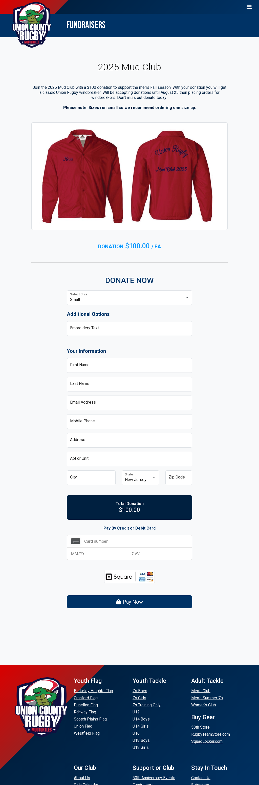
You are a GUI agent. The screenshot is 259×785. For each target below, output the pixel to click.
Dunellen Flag (86, 705)
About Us (82, 777)
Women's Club (203, 705)
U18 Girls (141, 747)
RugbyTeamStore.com (210, 734)
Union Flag (83, 726)
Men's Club (200, 690)
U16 (136, 733)
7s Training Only (147, 705)
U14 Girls (141, 726)
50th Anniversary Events (154, 777)
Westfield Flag (87, 733)
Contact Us (200, 777)
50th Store (200, 727)
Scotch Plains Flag (90, 719)
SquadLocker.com (207, 741)
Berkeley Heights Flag (93, 690)
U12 (136, 712)
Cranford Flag (86, 697)
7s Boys (140, 690)
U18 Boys (141, 740)
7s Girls (139, 697)
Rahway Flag (85, 712)
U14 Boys (141, 719)
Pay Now (129, 602)
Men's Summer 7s (207, 697)
